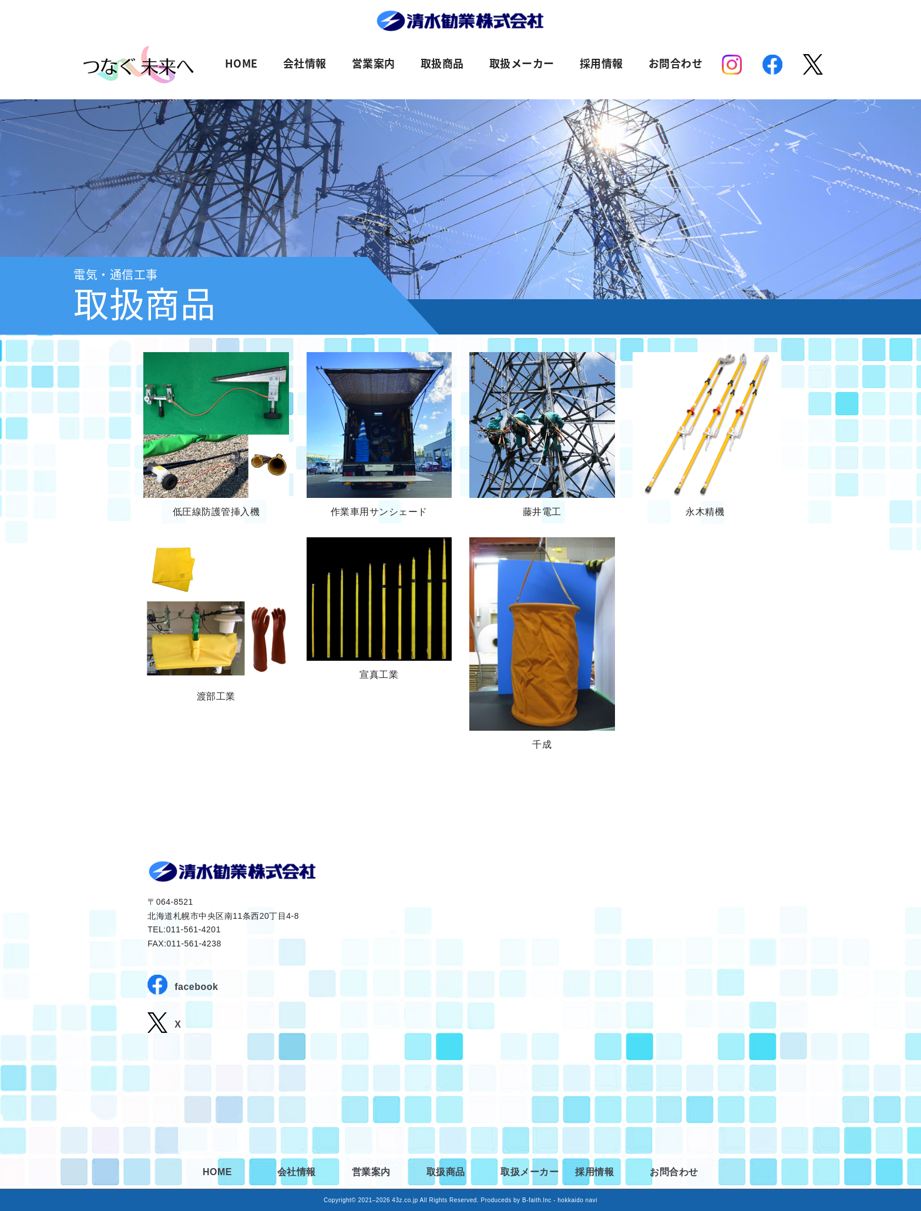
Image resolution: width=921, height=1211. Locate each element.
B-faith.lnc (537, 1200)
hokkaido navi (577, 1200)
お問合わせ (675, 64)
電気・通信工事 (115, 274)
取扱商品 (442, 64)
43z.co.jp (405, 1200)
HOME (241, 64)
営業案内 (373, 64)
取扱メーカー (521, 64)
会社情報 (305, 64)
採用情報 (601, 64)
